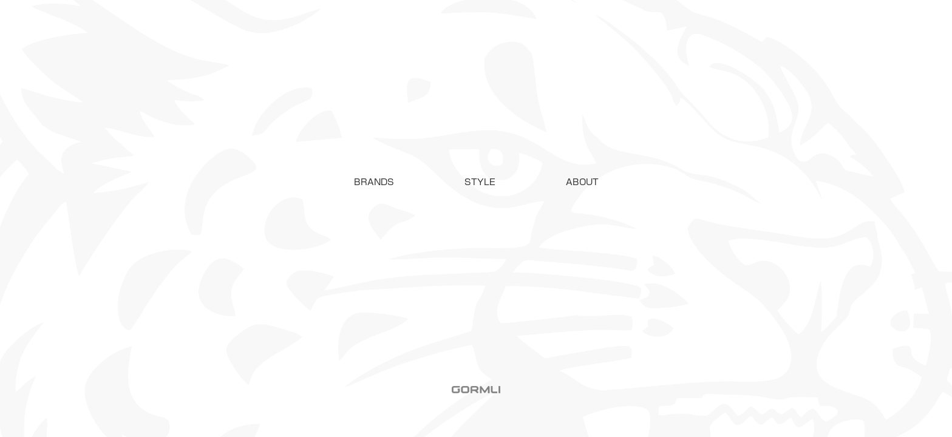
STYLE (479, 182)
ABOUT (582, 182)
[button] (374, 182)
